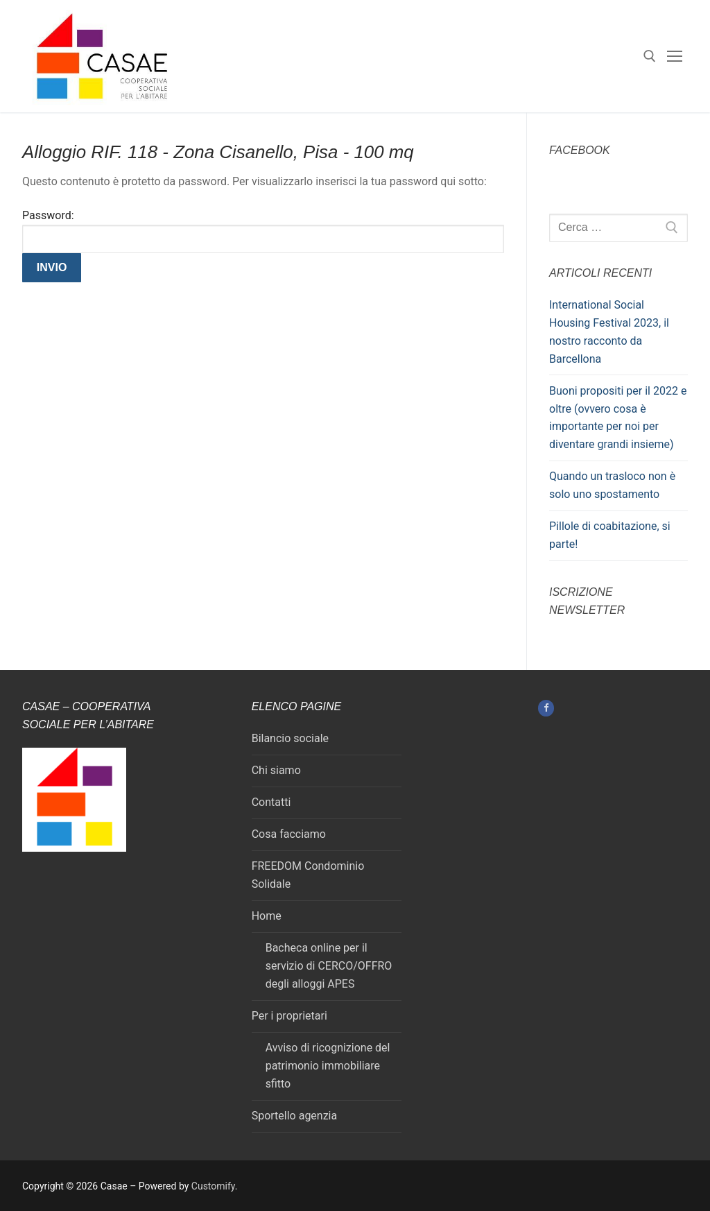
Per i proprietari (289, 1015)
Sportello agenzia (295, 1115)
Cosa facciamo (289, 834)
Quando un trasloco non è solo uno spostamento (612, 485)
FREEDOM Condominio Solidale (308, 875)
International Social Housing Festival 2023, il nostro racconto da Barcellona (609, 332)
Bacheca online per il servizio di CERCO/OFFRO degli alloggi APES (329, 965)
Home (267, 915)
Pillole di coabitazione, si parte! (609, 535)
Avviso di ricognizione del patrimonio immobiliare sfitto (328, 1065)
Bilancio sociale (290, 738)
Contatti (271, 802)
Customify (213, 1186)
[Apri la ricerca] (649, 56)
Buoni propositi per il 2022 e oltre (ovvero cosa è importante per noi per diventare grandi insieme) (617, 418)
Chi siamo (276, 770)
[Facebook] (546, 708)
